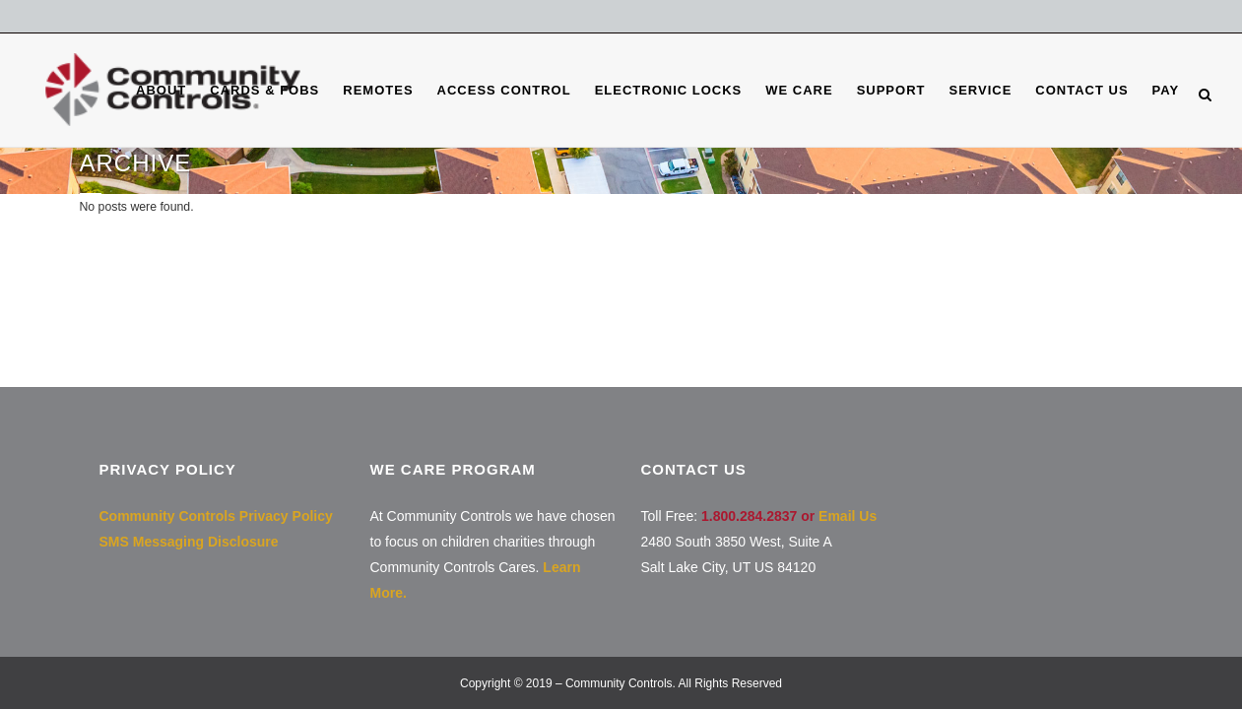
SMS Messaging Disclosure (189, 541)
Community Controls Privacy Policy (216, 516)
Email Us (847, 516)
